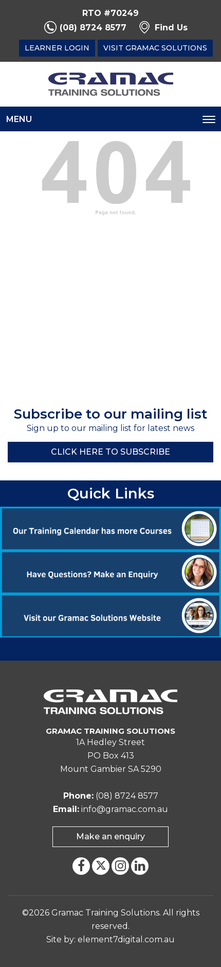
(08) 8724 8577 (93, 27)
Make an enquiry (110, 836)
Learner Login (57, 48)
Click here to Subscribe (110, 452)
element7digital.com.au (126, 939)
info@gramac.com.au (124, 809)
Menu (19, 119)
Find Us (171, 27)
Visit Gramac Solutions (155, 48)
